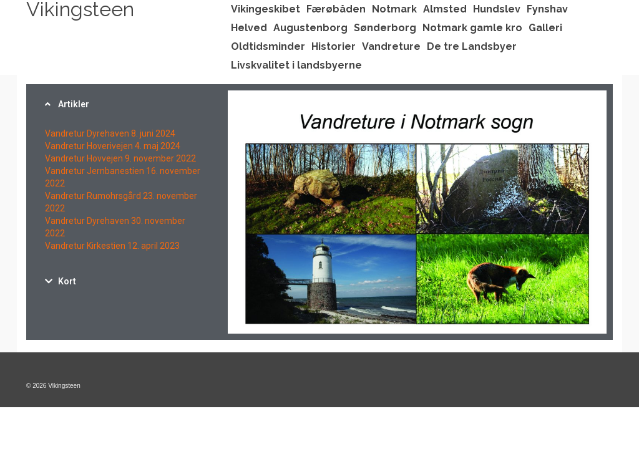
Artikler (73, 104)
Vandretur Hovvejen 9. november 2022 (120, 158)
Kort (67, 281)
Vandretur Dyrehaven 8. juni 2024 (110, 133)
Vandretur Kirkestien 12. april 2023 (112, 246)
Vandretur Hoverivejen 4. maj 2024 (112, 146)
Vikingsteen (80, 9)
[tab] (123, 104)
